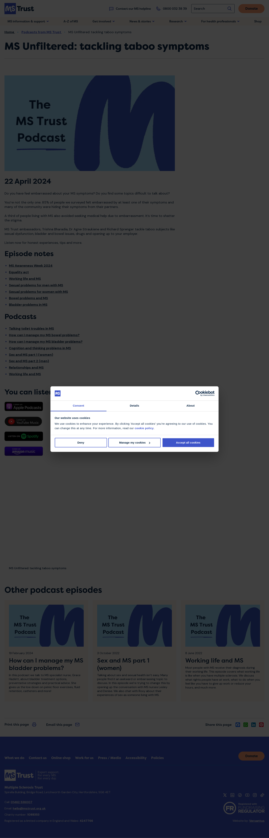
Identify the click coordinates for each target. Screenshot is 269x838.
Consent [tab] (78, 405)
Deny (80, 442)
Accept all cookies (188, 442)
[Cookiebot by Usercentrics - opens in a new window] (198, 393)
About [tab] (190, 405)
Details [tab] (134, 405)
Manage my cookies (134, 442)
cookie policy (144, 428)
